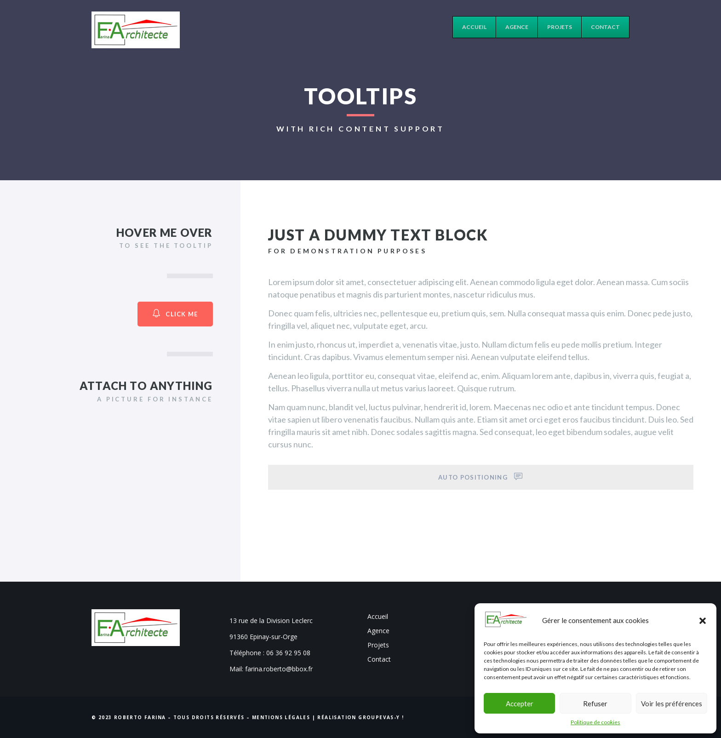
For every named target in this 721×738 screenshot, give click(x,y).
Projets (378, 645)
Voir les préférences (671, 703)
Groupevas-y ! (381, 717)
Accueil (377, 616)
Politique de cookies (595, 722)
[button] (702, 620)
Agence (378, 630)
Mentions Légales (281, 717)
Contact (379, 659)
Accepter (519, 703)
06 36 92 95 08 (288, 652)
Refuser (595, 703)
